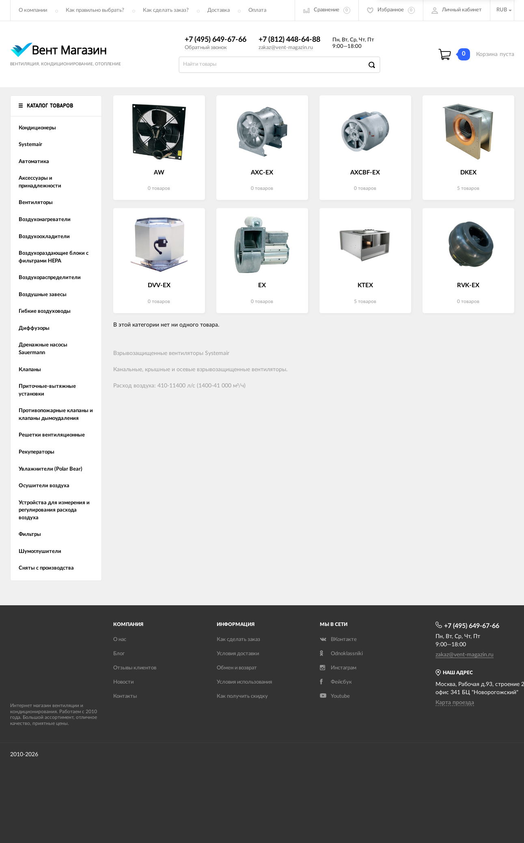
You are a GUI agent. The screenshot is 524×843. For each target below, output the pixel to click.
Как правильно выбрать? (95, 10)
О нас (119, 639)
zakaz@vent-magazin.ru (286, 47)
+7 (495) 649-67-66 (215, 39)
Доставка (218, 10)
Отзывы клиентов (134, 668)
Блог (119, 653)
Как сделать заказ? (166, 10)
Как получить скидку (242, 696)
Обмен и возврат (237, 668)
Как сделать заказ (238, 639)
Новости (123, 682)
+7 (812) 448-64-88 (289, 39)
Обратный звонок (206, 47)
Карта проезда (455, 702)
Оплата (257, 10)
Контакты (125, 696)
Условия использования (244, 682)
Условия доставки (238, 653)
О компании (33, 10)
